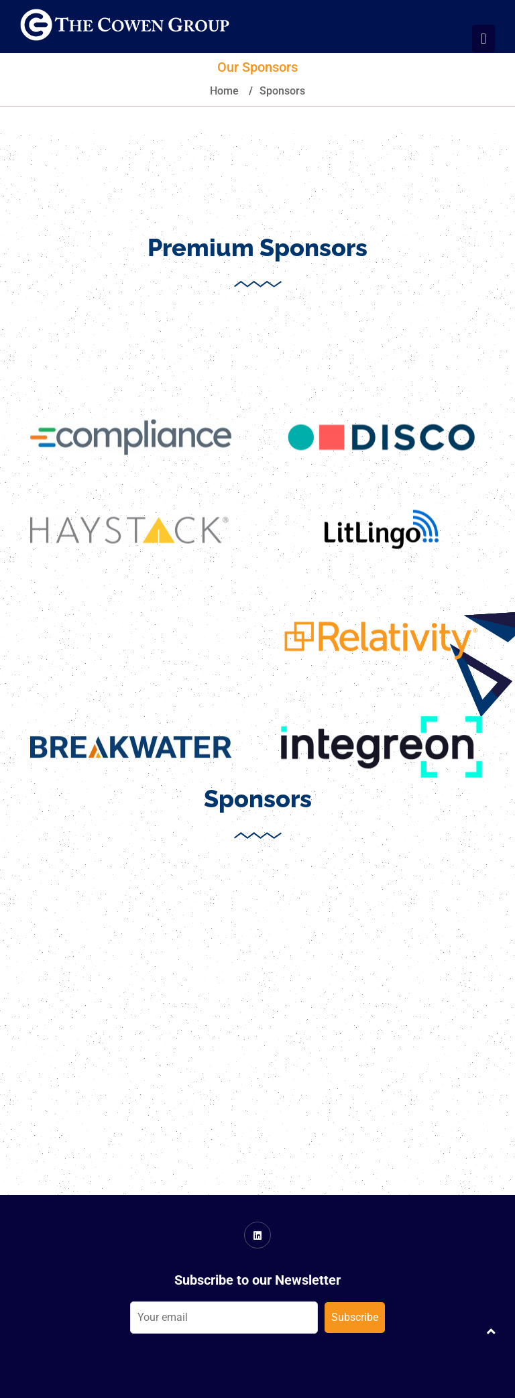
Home (224, 90)
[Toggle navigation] (483, 38)
